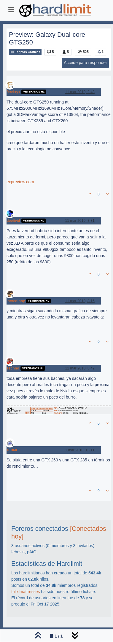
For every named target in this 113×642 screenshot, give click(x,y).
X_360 (12, 450)
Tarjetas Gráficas (25, 52)
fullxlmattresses (25, 591)
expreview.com (20, 181)
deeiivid (13, 221)
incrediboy (16, 301)
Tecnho (13, 368)
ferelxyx (13, 92)
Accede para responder (85, 62)
